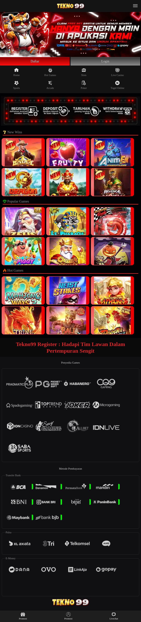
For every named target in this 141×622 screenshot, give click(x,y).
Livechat (114, 616)
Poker (84, 85)
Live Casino (117, 72)
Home (16, 72)
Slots (83, 72)
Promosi (23, 616)
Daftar (35, 61)
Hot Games (50, 72)
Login (105, 61)
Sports (16, 85)
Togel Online (117, 85)
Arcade (50, 85)
